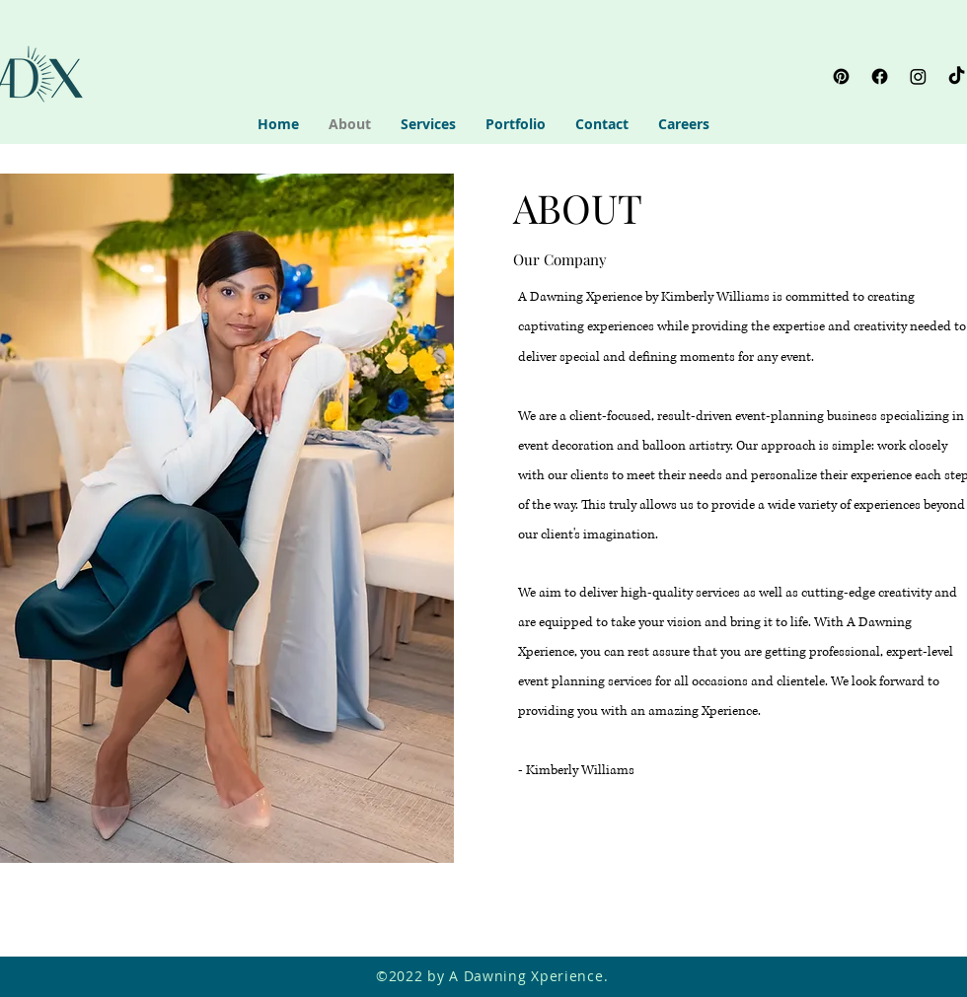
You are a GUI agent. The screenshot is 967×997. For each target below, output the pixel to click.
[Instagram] (918, 76)
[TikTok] (956, 76)
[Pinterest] (841, 76)
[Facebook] (879, 76)
